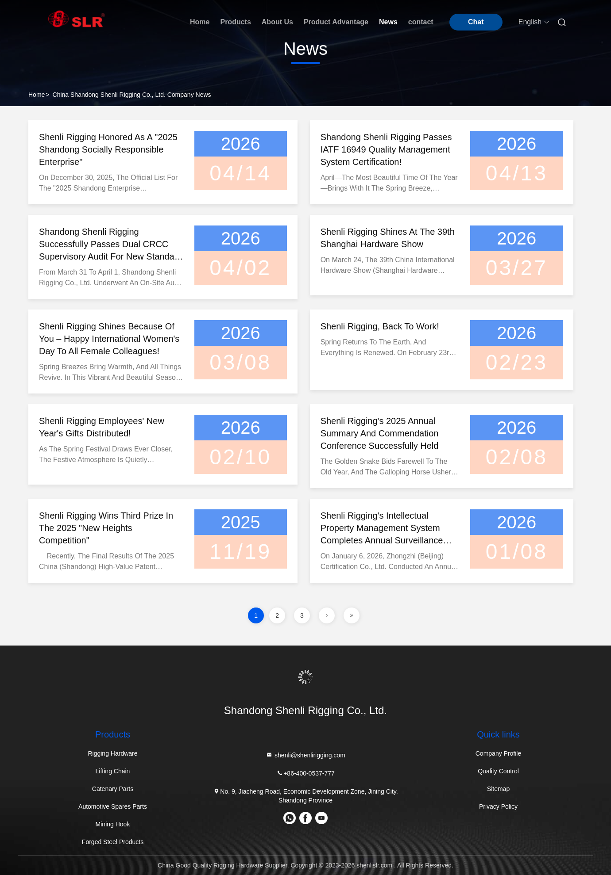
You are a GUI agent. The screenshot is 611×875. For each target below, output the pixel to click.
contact (420, 22)
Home (199, 22)
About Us (277, 22)
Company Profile (499, 753)
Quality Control (498, 771)
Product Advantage (336, 22)
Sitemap (498, 788)
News (388, 22)
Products (235, 22)
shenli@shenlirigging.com (305, 755)
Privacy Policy (498, 806)
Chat (476, 22)
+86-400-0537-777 (305, 773)
